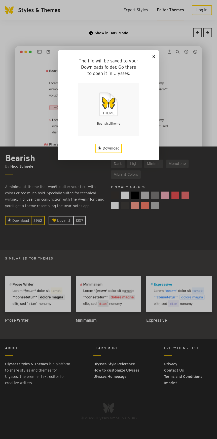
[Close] (153, 56)
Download (108, 148)
